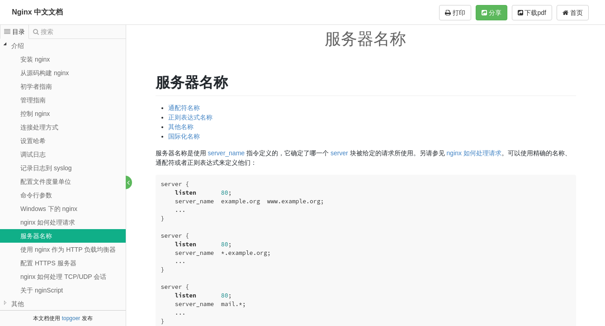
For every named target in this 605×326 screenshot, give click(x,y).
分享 (491, 12)
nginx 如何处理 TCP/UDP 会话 (63, 276)
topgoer (71, 318)
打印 (455, 12)
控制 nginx (35, 113)
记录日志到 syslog (46, 168)
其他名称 (181, 126)
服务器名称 (36, 236)
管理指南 (33, 100)
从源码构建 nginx (44, 73)
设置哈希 (33, 140)
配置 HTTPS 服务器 (48, 263)
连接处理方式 (39, 127)
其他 (17, 303)
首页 (572, 12)
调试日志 (33, 154)
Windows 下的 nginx (48, 208)
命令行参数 (36, 195)
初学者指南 (36, 86)
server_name (226, 153)
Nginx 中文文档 (37, 12)
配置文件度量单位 (45, 181)
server (339, 153)
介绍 (17, 45)
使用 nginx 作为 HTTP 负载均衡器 (68, 249)
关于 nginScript (41, 290)
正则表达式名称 (190, 117)
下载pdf (532, 12)
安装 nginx (35, 59)
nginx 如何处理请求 (47, 222)
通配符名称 (184, 107)
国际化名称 (184, 136)
